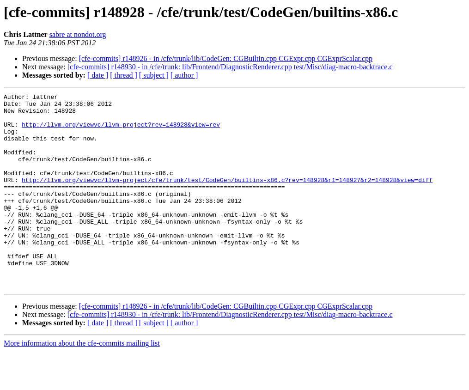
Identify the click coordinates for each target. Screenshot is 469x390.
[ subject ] (154, 75)
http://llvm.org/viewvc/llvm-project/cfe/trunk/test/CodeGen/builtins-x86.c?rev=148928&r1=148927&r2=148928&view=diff (227, 198)
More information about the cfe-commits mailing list (82, 382)
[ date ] (97, 75)
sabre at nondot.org (77, 34)
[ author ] (184, 75)
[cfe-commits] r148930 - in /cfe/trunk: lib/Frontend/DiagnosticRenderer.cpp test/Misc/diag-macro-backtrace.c (230, 67)
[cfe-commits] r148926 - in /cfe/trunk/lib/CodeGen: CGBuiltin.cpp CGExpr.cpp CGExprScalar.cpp (225, 58)
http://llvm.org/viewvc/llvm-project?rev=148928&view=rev (121, 131)
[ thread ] (123, 75)
